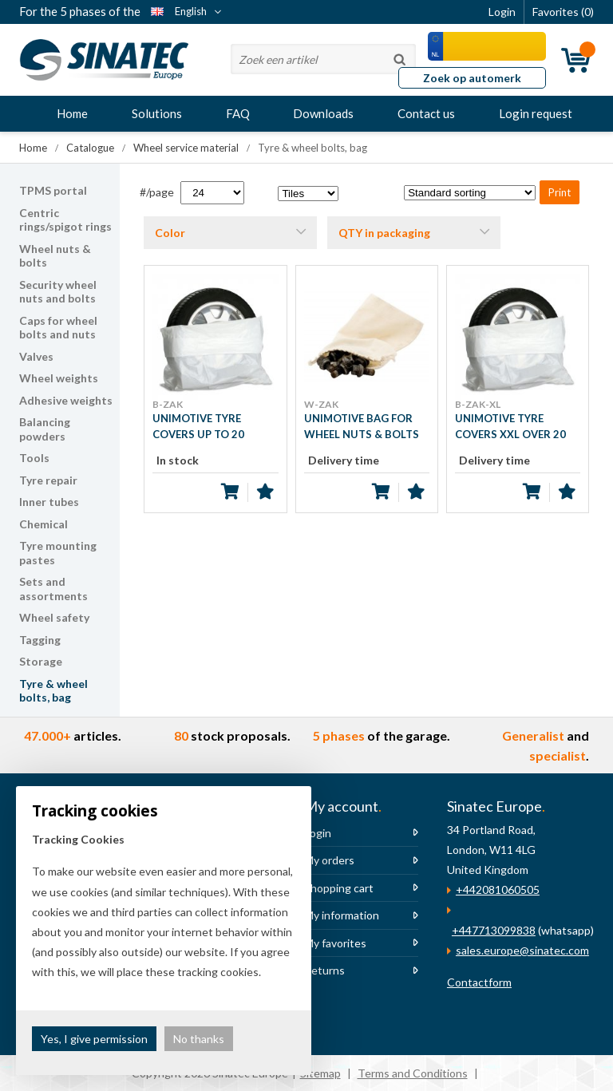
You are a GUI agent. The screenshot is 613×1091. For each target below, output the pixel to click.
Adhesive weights (66, 400)
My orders (329, 860)
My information (341, 915)
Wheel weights (58, 378)
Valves (36, 356)
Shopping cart (339, 888)
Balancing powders (44, 429)
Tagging (40, 639)
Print (559, 192)
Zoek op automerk (472, 78)
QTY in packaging (384, 232)
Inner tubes (49, 501)
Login (317, 833)
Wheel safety (54, 617)
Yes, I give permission (94, 1039)
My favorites (335, 943)
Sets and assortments (53, 589)
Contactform (479, 982)
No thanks (198, 1039)
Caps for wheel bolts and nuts (58, 328)
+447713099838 (494, 930)
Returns (324, 970)
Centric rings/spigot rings (65, 220)
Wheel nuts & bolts (55, 256)
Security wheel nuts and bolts (58, 292)
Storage (40, 661)
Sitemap (320, 1073)
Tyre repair (48, 480)
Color (170, 232)
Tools (34, 457)
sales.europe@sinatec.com (522, 950)
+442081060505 (498, 889)
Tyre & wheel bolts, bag (53, 691)
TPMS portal (53, 190)
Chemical (43, 524)
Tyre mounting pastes (58, 553)
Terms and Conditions (413, 1073)
